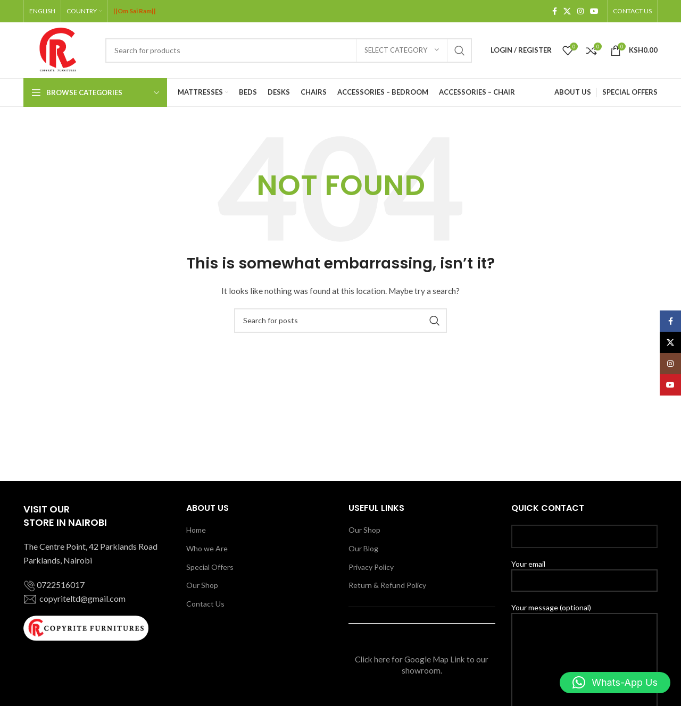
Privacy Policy (371, 566)
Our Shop (202, 585)
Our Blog (363, 548)
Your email (584, 571)
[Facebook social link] (554, 11)
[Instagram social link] (580, 11)
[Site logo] (59, 49)
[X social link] (567, 11)
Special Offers (210, 566)
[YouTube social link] (594, 11)
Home (196, 529)
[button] (615, 682)
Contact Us (205, 603)
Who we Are (207, 548)
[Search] (288, 50)
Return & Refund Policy (387, 585)
